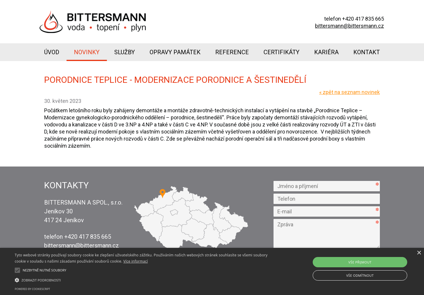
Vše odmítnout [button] (360, 275)
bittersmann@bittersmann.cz (349, 26)
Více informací (135, 261)
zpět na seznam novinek (349, 92)
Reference (232, 52)
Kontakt (366, 52)
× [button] (419, 253)
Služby (124, 52)
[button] (143, 279)
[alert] (212, 271)
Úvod (51, 52)
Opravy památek (175, 52)
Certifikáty (281, 52)
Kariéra (326, 52)
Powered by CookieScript (32, 289)
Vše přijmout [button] (359, 262)
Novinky (87, 52)
